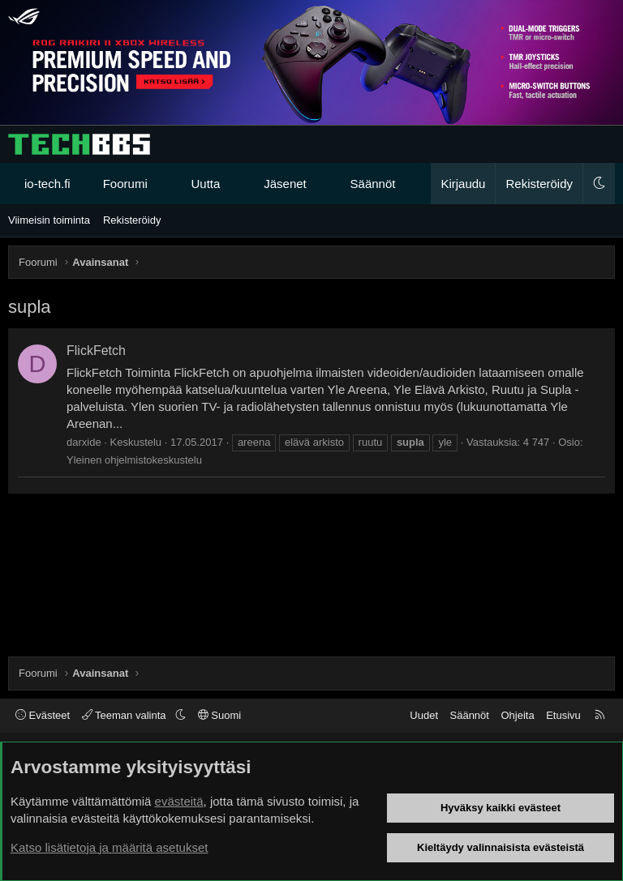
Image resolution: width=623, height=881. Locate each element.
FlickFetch (96, 350)
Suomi (219, 715)
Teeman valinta (125, 715)
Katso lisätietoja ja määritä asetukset (109, 847)
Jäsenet (285, 183)
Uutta (206, 183)
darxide (84, 442)
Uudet (424, 715)
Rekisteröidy (132, 220)
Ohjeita (517, 715)
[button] (161, 183)
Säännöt (373, 183)
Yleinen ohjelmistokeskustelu (134, 460)
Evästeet (42, 715)
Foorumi (125, 183)
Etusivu (563, 715)
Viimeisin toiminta (49, 220)
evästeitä (179, 801)
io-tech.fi (47, 183)
